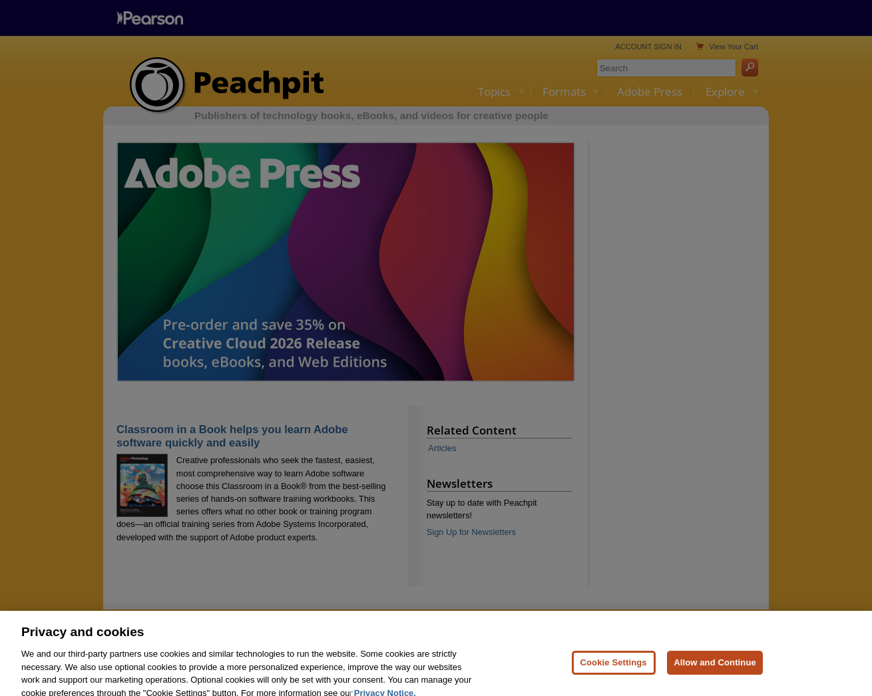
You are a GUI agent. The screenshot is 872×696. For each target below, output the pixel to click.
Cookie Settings (613, 673)
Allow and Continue (715, 673)
